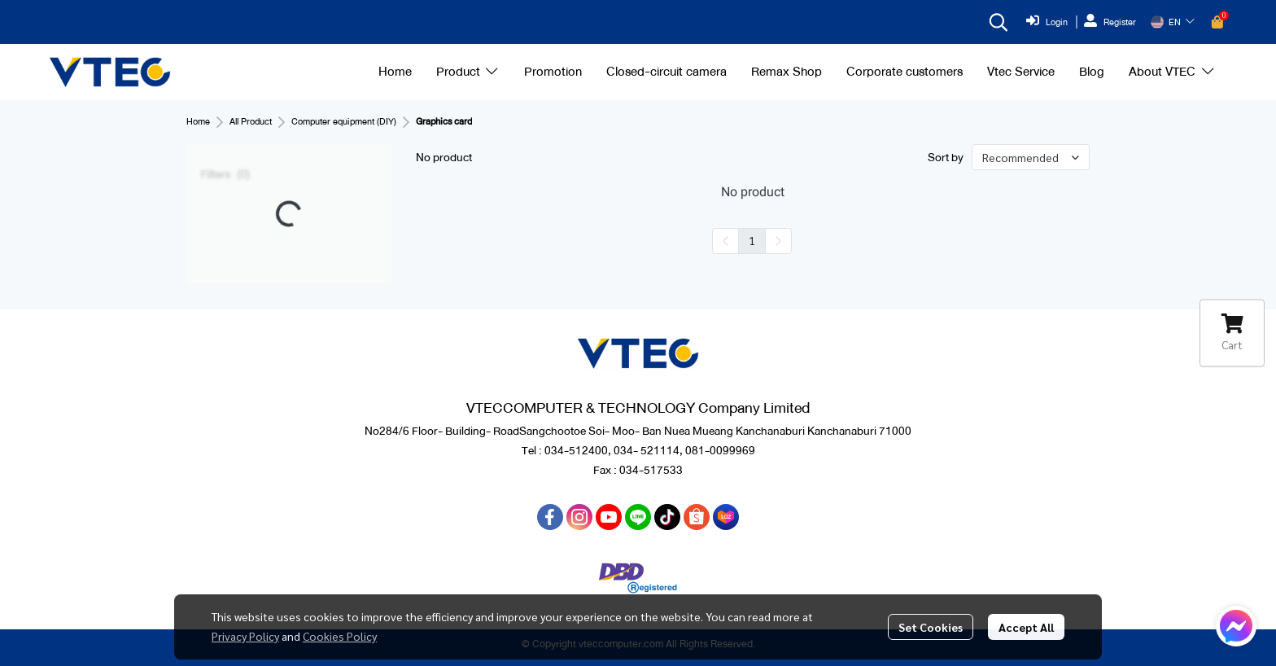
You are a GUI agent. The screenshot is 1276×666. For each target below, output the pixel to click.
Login (1047, 22)
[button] (998, 22)
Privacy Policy (245, 636)
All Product (250, 121)
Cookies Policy (340, 636)
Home (198, 121)
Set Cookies (930, 627)
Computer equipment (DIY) (343, 121)
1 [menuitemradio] (752, 240)
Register (1110, 22)
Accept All (1026, 627)
